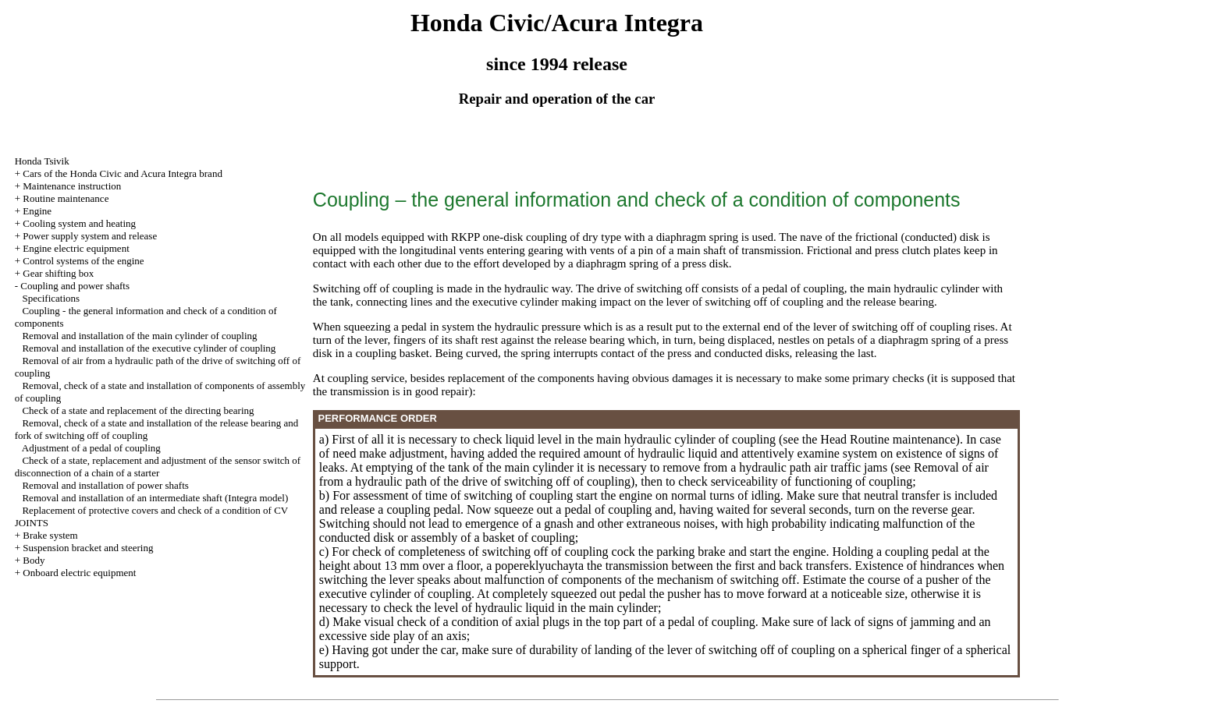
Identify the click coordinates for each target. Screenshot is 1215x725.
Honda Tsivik (42, 161)
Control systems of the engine (83, 261)
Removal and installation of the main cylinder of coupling (139, 335)
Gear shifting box (58, 273)
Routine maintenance (65, 198)
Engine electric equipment (76, 248)
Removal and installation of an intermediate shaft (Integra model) (155, 498)
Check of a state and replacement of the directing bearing (138, 410)
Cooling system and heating (79, 223)
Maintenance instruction (72, 186)
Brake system (50, 535)
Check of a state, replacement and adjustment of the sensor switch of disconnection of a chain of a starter (157, 466)
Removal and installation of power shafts (105, 485)
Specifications (51, 298)
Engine (37, 211)
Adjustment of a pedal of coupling (91, 448)
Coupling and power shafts (75, 286)
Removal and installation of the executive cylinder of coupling (148, 348)
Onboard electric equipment (79, 572)
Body (33, 560)
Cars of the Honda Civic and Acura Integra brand (122, 173)
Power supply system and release (90, 236)
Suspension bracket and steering (88, 547)
